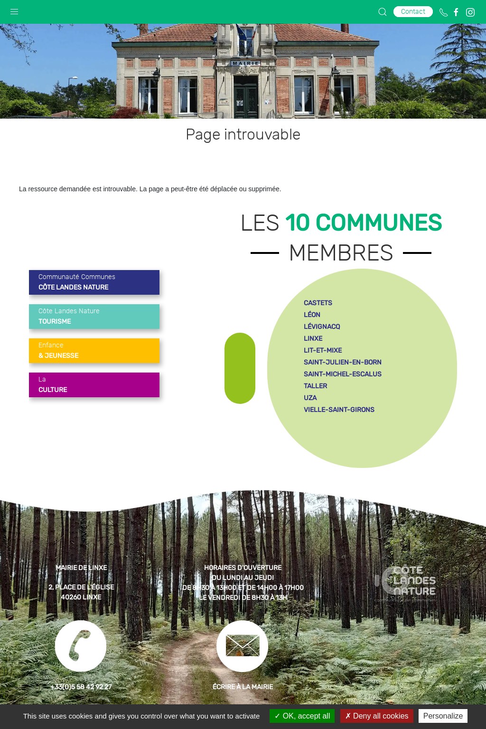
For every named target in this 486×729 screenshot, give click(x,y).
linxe (313, 339)
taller (315, 386)
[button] (14, 9)
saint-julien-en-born (343, 362)
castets (318, 303)
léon (312, 315)
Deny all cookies (377, 716)
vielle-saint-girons (339, 410)
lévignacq (322, 327)
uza (310, 398)
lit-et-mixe (323, 350)
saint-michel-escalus (343, 374)
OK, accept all (302, 716)
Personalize (443, 716)
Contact (413, 11)
